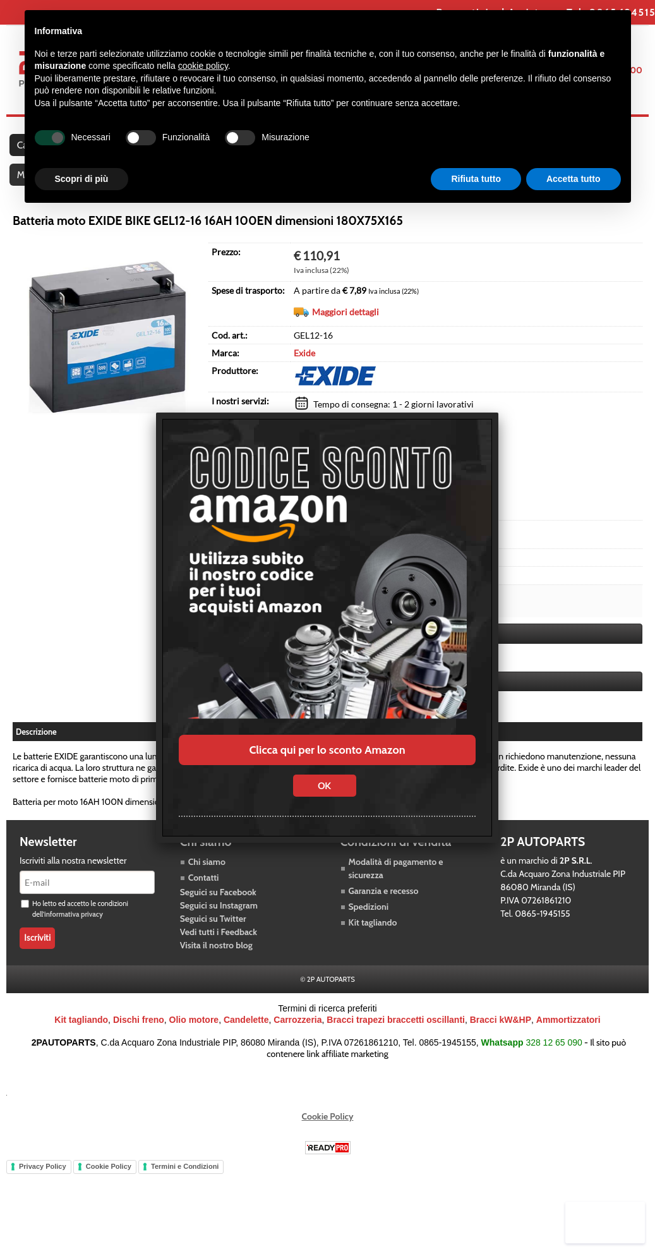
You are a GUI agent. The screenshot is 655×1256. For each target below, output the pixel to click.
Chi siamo (206, 880)
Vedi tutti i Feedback (218, 951)
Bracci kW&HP (500, 1039)
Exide (304, 373)
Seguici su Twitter (213, 937)
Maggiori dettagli (345, 332)
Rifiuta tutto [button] (476, 179)
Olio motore (194, 1039)
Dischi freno (138, 1039)
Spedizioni (369, 925)
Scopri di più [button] (82, 179)
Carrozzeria (297, 1039)
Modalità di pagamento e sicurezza (396, 887)
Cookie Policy (328, 1135)
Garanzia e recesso (384, 909)
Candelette (246, 1039)
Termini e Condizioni (185, 1185)
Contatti (203, 896)
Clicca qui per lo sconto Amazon (327, 750)
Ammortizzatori (568, 1039)
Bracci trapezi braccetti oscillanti (396, 1039)
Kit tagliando (373, 941)
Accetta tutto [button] (573, 179)
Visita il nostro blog (216, 964)
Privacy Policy (42, 1185)
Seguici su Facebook (218, 911)
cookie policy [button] (203, 66)
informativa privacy (73, 933)
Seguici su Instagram (219, 924)
